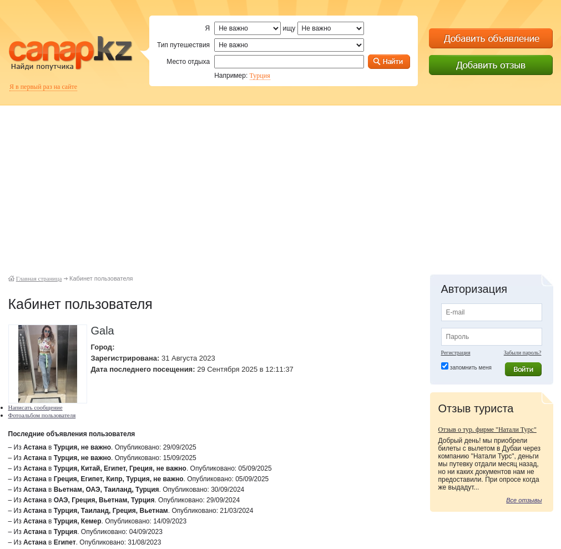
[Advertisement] (280, 183)
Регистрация (456, 353)
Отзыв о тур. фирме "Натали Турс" (487, 429)
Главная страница (39, 278)
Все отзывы (524, 500)
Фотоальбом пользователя (42, 415)
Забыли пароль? (523, 353)
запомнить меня (471, 368)
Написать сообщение (35, 407)
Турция (260, 75)
